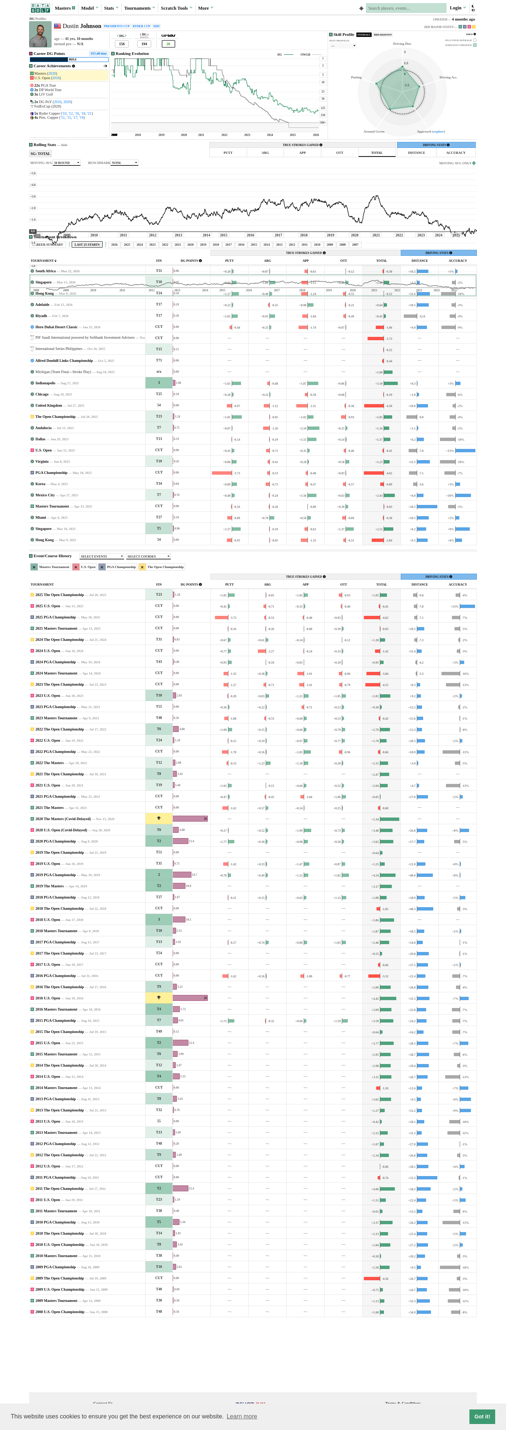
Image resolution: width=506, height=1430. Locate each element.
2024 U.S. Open (47, 721)
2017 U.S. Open (47, 1034)
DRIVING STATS (436, 145)
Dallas (40, 509)
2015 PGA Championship (55, 1090)
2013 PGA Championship (55, 1169)
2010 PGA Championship (55, 1292)
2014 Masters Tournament (56, 1158)
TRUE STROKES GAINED (302, 145)
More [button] (205, 7)
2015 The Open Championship (59, 1101)
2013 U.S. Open (47, 1191)
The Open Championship (55, 486)
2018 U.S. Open (47, 989)
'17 (75, 117)
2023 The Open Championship (59, 754)
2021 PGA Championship (55, 866)
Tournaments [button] (139, 7)
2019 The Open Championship (59, 922)
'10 (64, 113)
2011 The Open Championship (59, 1258)
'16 (77, 113)
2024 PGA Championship (55, 732)
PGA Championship (51, 542)
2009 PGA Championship (55, 1337)
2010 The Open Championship (59, 1303)
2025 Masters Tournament (56, 698)
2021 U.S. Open (47, 855)
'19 (81, 117)
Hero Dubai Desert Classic (56, 397)
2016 (56, 78)
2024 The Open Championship (59, 709)
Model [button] (89, 7)
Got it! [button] (482, 1417)
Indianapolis (45, 453)
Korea (40, 554)
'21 (89, 113)
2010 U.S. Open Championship (59, 1314)
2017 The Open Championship (59, 1023)
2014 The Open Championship (59, 1135)
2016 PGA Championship (55, 1045)
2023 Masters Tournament (56, 788)
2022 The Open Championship (59, 799)
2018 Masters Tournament (56, 1001)
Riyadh (41, 386)
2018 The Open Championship (59, 978)
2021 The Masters (49, 877)
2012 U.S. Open (47, 1236)
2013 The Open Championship (59, 1180)
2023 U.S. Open (47, 765)
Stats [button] (111, 7)
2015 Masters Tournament (56, 1124)
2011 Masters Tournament (56, 1281)
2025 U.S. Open (47, 676)
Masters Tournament (52, 576)
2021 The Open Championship (59, 844)
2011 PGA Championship (55, 1247)
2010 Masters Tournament (56, 1326)
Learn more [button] (242, 1416)
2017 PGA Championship (55, 1012)
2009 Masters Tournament (56, 1370)
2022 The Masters (49, 833)
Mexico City (45, 565)
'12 (70, 113)
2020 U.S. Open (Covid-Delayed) (61, 900)
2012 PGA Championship (55, 1214)
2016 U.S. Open (47, 1068)
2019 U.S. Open (47, 933)
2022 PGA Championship (55, 821)
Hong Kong (44, 363)
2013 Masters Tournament (56, 1202)
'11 (62, 117)
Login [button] (458, 7)
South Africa (45, 341)
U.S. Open (43, 520)
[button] (65, 8)
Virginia (42, 531)
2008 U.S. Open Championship (59, 1382)
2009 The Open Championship (59, 1348)
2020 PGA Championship (55, 911)
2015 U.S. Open (47, 1113)
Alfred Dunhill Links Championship (64, 430)
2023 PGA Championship (55, 777)
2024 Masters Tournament (56, 743)
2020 (52, 73)
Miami (40, 587)
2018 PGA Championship (55, 967)
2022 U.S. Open (47, 810)
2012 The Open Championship (59, 1225)
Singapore (43, 352)
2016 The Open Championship (59, 1057)
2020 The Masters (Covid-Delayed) (63, 889)
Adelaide (42, 374)
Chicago (42, 464)
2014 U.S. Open (47, 1146)
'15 (68, 117)
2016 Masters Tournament (56, 1079)
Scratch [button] (177, 8)
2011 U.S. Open (47, 1270)
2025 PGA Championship (55, 687)
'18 (83, 113)
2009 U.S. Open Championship (59, 1359)
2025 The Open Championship (59, 665)
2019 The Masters (49, 956)
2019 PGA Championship (55, 945)
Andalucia (43, 498)
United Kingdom (48, 475)
